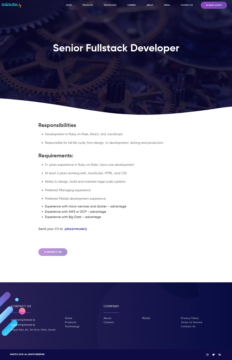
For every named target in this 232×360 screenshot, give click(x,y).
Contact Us (187, 5)
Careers (131, 5)
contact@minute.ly (23, 319)
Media (167, 5)
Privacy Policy (190, 318)
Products (87, 5)
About (150, 5)
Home (69, 5)
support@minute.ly (23, 324)
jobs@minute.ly (75, 229)
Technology (110, 5)
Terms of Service (191, 322)
